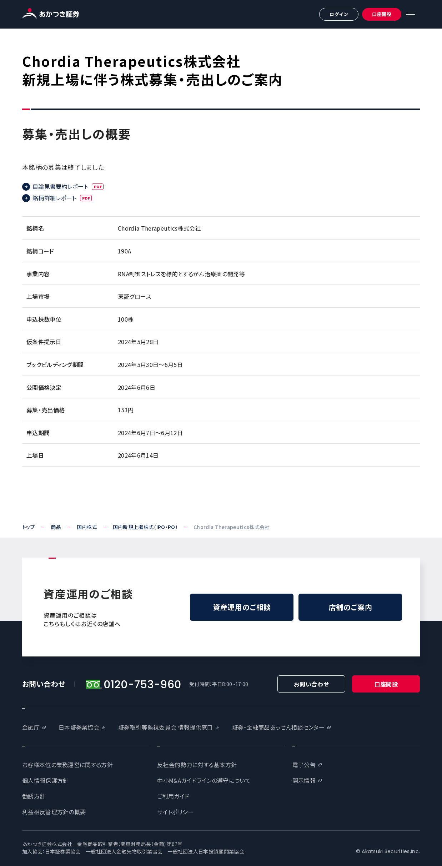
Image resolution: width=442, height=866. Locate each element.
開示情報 (304, 780)
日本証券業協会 (79, 727)
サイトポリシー (175, 811)
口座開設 (382, 14)
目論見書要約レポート (68, 186)
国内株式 (87, 526)
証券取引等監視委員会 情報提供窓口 (165, 727)
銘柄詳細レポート (62, 197)
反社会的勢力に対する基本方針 (197, 764)
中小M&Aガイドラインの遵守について (204, 780)
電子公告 (304, 764)
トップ (28, 526)
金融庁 (31, 727)
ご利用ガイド (173, 796)
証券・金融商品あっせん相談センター (278, 727)
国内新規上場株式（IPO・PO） (145, 526)
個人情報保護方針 (45, 780)
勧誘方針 (33, 796)
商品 (56, 526)
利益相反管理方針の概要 (54, 811)
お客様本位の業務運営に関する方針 (67, 764)
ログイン (339, 14)
